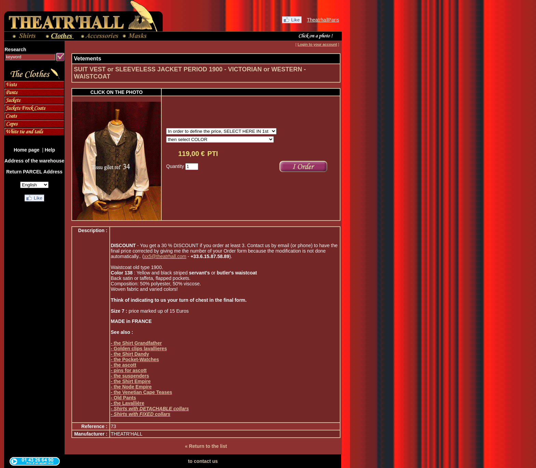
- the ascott (123, 365)
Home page (27, 150)
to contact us (203, 461)
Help (50, 150)
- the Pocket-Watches (135, 359)
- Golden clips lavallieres (139, 348)
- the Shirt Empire (131, 381)
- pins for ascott (129, 370)
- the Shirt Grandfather (136, 343)
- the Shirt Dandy (130, 354)
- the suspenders (130, 376)
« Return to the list (206, 446)
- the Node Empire (131, 386)
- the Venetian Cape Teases (141, 392)
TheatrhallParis (323, 20)
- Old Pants (123, 397)
